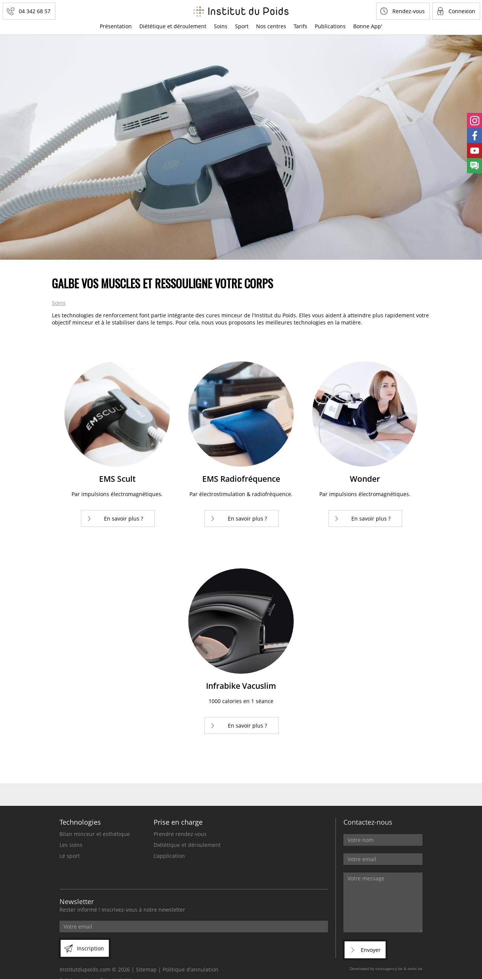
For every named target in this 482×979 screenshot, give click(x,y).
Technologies (80, 822)
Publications (330, 26)
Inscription (90, 948)
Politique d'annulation (190, 969)
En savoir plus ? (123, 518)
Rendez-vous (408, 11)
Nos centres (271, 26)
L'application (169, 855)
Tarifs (300, 26)
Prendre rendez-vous (180, 833)
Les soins (70, 844)
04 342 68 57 (34, 11)
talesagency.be (389, 968)
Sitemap (146, 969)
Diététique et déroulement (172, 26)
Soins (220, 26)
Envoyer (371, 949)
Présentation (116, 26)
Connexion (461, 11)
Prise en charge (178, 822)
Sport (242, 26)
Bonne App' (367, 26)
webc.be (415, 968)
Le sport (69, 855)
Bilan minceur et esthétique (94, 833)
